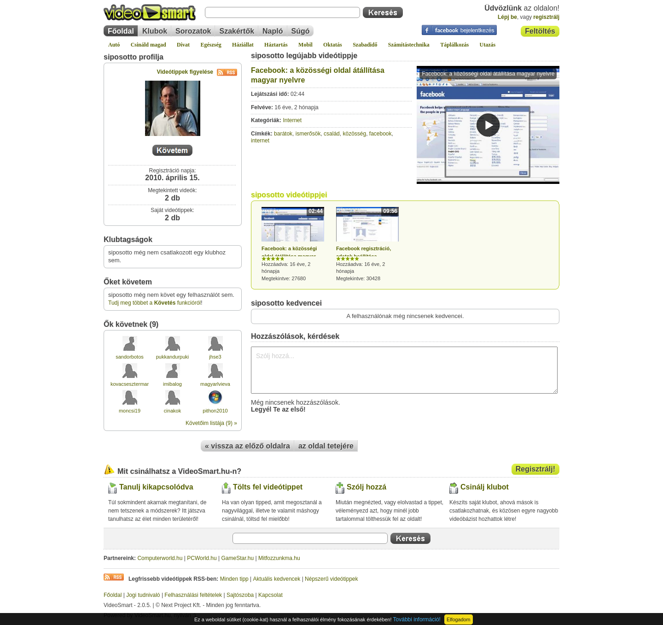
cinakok (172, 410)
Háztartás (276, 44)
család (332, 133)
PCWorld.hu (201, 558)
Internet (292, 120)
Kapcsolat (270, 595)
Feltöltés (540, 31)
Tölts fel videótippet (267, 487)
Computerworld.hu (159, 558)
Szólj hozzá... (404, 370)
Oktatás (332, 44)
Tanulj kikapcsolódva (156, 487)
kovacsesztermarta (131, 384)
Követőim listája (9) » (211, 423)
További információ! (417, 619)
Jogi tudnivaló (143, 595)
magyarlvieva (215, 384)
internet (260, 140)
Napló (272, 31)
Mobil (305, 44)
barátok (283, 133)
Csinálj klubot (484, 487)
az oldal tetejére (326, 446)
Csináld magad (148, 44)
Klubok (154, 31)
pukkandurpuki (172, 357)
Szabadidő (365, 44)
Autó (114, 44)
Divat (183, 44)
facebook (380, 133)
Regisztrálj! (535, 469)
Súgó (300, 31)
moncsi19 (129, 410)
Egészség (210, 44)
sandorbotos (130, 357)
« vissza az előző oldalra (247, 446)
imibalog (172, 384)
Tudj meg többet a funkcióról (154, 303)
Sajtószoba (240, 595)
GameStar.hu (237, 558)
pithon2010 (215, 410)
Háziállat (243, 44)
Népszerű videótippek (331, 579)
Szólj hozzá (366, 487)
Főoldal (121, 31)
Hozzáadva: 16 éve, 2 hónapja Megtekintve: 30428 (367, 244)
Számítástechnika (409, 44)
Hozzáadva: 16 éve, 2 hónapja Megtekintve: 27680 (293, 244)
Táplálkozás (454, 44)
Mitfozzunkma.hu (279, 558)
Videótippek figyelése (197, 72)
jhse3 (215, 357)
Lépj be (507, 17)
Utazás (488, 44)
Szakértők (236, 31)
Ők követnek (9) (131, 324)
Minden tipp (234, 579)
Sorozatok (193, 31)
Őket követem (128, 282)
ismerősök (308, 133)
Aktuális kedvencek (277, 579)
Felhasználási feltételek (193, 595)
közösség (354, 133)
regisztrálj (546, 17)
